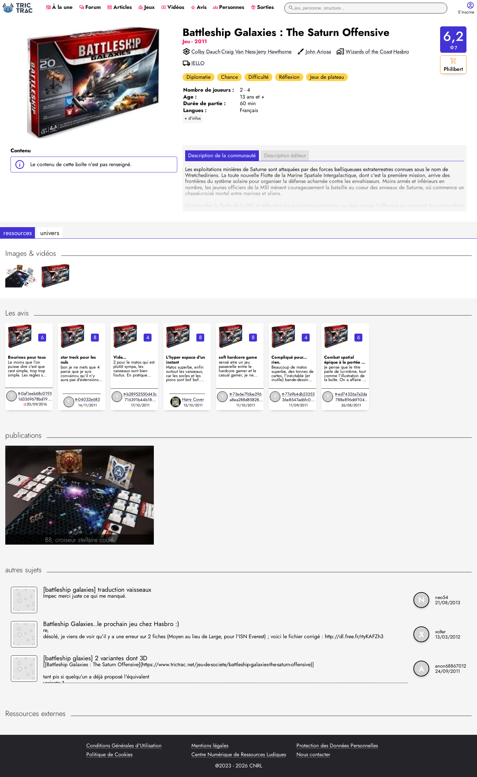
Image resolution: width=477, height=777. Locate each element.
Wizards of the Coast (369, 52)
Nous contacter (313, 755)
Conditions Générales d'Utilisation (123, 746)
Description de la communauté (222, 155)
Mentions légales (209, 746)
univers (49, 232)
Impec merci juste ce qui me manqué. (84, 596)
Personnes (228, 7)
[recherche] (365, 8)
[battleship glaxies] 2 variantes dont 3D (95, 658)
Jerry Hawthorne (274, 52)
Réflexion (289, 77)
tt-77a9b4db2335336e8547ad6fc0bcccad (298, 399)
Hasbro (401, 52)
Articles (119, 7)
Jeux (146, 7)
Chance (229, 77)
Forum (90, 7)
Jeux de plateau (327, 77)
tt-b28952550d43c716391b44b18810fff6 (140, 399)
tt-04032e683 (87, 399)
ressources (17, 232)
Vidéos (172, 7)
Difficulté (258, 77)
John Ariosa (318, 52)
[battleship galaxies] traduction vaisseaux (97, 589)
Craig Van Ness (238, 52)
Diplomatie (198, 77)
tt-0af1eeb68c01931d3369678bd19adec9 (35, 399)
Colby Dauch (205, 52)
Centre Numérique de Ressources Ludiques (238, 755)
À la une (59, 7)
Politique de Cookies (109, 755)
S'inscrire (466, 12)
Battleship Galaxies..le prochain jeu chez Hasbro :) (111, 623)
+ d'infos (192, 118)
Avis (198, 7)
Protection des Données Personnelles (337, 746)
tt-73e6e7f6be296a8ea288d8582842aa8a (246, 399)
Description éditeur (285, 155)
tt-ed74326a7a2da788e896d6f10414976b (351, 399)
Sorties (262, 7)
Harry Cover (193, 399)
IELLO (198, 63)
